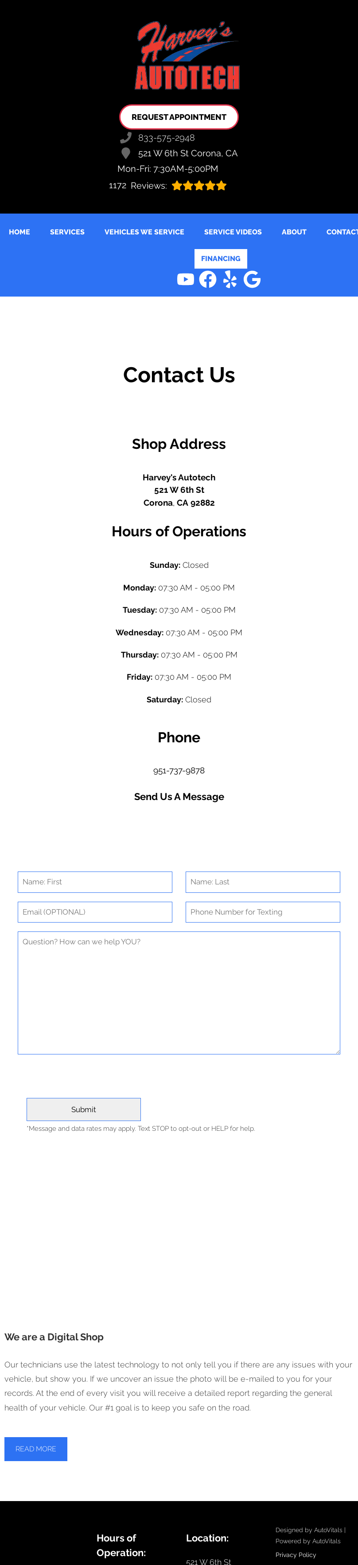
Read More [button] (36, 1449)
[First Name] (95, 882)
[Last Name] (263, 882)
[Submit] (83, 1109)
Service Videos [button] (233, 232)
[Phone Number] (263, 912)
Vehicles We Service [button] (144, 232)
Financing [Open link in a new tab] (221, 258)
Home (19, 232)
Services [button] (67, 232)
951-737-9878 (179, 770)
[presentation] (179, 1080)
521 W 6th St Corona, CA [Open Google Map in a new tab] (179, 153)
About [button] (294, 232)
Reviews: (168, 185)
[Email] (95, 912)
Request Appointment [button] (179, 117)
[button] (186, 279)
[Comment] (179, 992)
